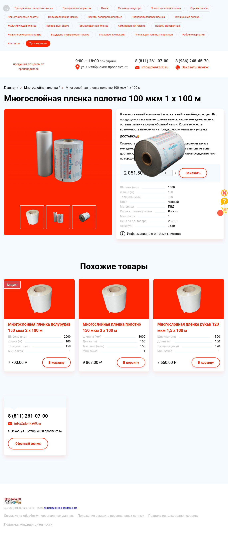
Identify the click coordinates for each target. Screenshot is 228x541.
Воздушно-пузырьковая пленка (70, 34)
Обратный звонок (28, 443)
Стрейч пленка (199, 8)
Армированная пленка (132, 25)
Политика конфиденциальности (28, 524)
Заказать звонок (195, 67)
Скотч (104, 8)
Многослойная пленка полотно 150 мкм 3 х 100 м (112, 327)
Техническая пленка (187, 16)
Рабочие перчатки (193, 34)
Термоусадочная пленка (93, 25)
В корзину (56, 362)
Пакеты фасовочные (168, 25)
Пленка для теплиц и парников (154, 34)
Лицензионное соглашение (60, 507)
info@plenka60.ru (155, 67)
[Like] (224, 195)
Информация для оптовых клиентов (154, 233)
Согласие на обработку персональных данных (39, 516)
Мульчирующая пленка (22, 25)
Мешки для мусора (129, 8)
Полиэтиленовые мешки (63, 16)
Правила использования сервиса (173, 516)
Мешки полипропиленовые (24, 34)
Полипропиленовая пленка (148, 16)
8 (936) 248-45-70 (192, 61)
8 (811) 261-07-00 (151, 61)
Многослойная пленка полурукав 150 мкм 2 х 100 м (39, 327)
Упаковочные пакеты (112, 34)
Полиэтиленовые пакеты (23, 16)
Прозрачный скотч (57, 25)
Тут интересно (38, 43)
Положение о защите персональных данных (111, 516)
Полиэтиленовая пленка (166, 8)
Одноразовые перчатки (77, 8)
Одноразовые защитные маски (34, 8)
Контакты (14, 43)
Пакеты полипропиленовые (105, 16)
